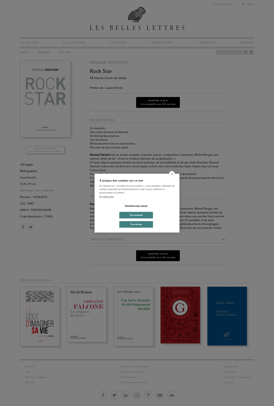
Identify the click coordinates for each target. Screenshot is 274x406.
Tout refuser (136, 224)
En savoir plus (106, 196)
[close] (172, 174)
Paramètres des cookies (136, 206)
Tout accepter (136, 215)
